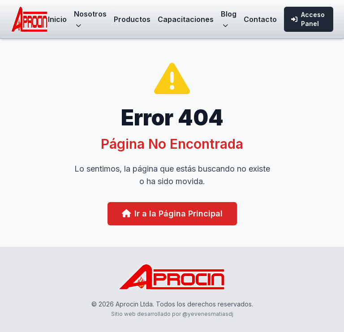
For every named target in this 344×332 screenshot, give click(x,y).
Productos (132, 19)
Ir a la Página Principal (172, 213)
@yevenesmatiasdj (207, 313)
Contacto (260, 19)
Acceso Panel (308, 19)
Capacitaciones (186, 19)
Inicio (57, 19)
